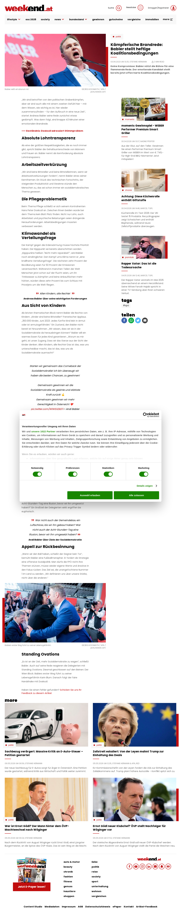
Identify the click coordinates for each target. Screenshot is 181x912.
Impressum (69, 906)
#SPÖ (126, 305)
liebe (95, 861)
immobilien (152, 19)
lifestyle (14, 19)
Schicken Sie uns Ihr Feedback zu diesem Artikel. (52, 691)
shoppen (69, 896)
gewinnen (98, 19)
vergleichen (99, 896)
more (168, 19)
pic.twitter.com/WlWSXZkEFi (47, 409)
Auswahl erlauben (90, 495)
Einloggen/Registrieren (162, 8)
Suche (115, 8)
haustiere (70, 891)
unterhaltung (100, 886)
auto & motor (72, 861)
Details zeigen (145, 485)
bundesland (78, 19)
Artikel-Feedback (146, 906)
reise (95, 871)
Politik (118, 36)
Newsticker (134, 7)
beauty (68, 866)
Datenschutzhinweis (97, 906)
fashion (68, 876)
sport (95, 881)
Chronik (128, 190)
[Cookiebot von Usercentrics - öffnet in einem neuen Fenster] (145, 415)
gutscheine (116, 19)
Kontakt (129, 906)
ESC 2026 (31, 19)
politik (95, 866)
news (60, 19)
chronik (68, 871)
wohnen (96, 891)
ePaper (117, 906)
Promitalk (129, 257)
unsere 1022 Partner (43, 431)
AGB (80, 906)
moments (129, 119)
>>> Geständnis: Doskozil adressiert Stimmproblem (52, 130)
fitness (68, 881)
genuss (68, 886)
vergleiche (134, 19)
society (45, 19)
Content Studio (33, 906)
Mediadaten (52, 906)
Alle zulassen (136, 495)
